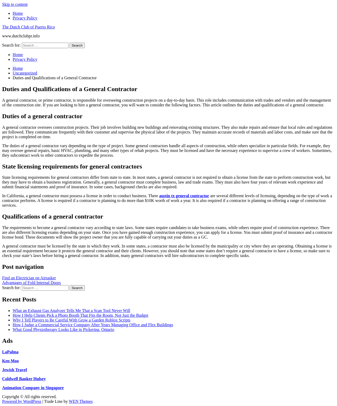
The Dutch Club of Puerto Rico (28, 27)
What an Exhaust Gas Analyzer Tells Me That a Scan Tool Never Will (71, 310)
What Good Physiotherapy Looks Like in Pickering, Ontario (63, 329)
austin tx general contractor (184, 196)
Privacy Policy (25, 18)
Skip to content (15, 4)
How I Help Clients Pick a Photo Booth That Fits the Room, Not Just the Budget (80, 315)
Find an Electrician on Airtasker (29, 278)
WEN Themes (81, 401)
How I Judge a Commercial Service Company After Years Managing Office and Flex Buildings (93, 325)
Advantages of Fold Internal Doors (31, 282)
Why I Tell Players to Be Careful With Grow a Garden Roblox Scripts (71, 320)
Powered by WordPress (21, 401)
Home (18, 13)
